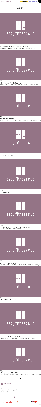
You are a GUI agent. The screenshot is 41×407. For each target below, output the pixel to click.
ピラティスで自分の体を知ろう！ (9, 263)
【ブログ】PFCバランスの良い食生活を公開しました (15, 227)
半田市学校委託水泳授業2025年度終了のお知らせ (14, 46)
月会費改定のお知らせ (6, 192)
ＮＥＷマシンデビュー (6, 155)
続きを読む (1, 49)
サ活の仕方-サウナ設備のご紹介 (9, 373)
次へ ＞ (23, 378)
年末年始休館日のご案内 (7, 119)
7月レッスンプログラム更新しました (10, 83)
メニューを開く (39, 1)
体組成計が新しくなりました (8, 300)
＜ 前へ (17, 378)
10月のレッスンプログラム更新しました (11, 336)
